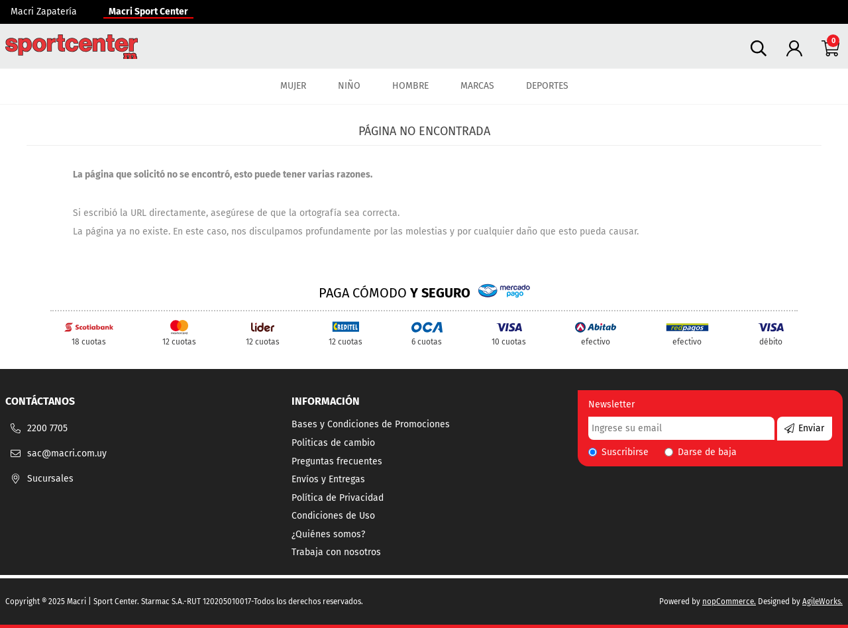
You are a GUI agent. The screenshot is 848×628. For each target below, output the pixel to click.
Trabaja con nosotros (336, 552)
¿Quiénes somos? (328, 534)
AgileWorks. (822, 601)
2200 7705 (47, 428)
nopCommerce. (729, 601)
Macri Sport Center (148, 11)
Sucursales (50, 478)
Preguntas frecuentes (337, 461)
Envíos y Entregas (328, 479)
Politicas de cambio (333, 442)
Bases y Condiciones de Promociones (371, 424)
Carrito (830, 48)
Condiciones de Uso (333, 515)
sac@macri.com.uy (67, 453)
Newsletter (611, 404)
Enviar (811, 428)
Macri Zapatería (44, 11)
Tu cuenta (794, 48)
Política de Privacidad (338, 497)
